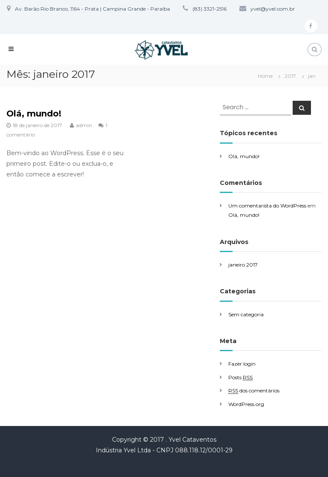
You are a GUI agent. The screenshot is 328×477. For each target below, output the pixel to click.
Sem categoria (246, 314)
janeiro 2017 (243, 264)
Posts (240, 377)
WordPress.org (246, 404)
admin (84, 125)
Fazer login (242, 364)
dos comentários (253, 390)
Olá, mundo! (33, 113)
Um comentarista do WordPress (267, 205)
